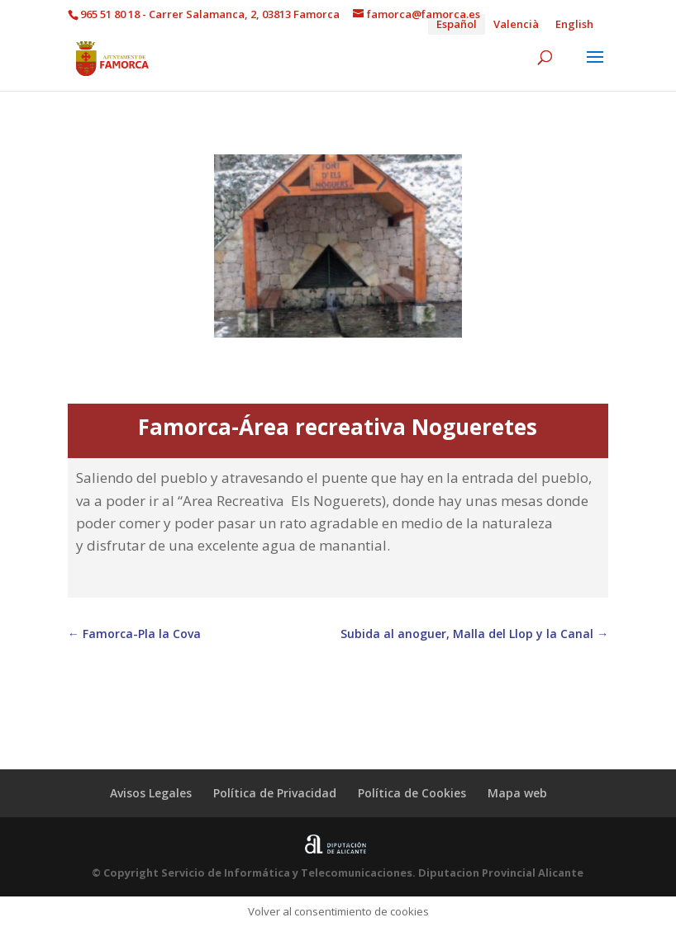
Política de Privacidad (274, 793)
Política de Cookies (412, 793)
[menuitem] (456, 24)
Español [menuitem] (456, 24)
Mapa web (517, 793)
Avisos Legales (151, 793)
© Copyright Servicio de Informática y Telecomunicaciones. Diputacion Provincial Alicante (337, 872)
